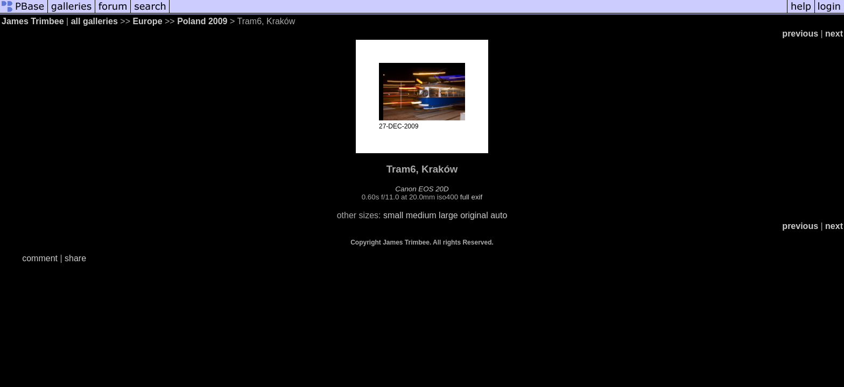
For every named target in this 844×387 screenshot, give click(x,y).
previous (800, 33)
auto (498, 215)
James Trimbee (33, 21)
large (448, 215)
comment (40, 258)
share (75, 258)
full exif (471, 197)
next (834, 33)
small (393, 215)
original (474, 215)
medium (421, 215)
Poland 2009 (202, 21)
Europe (147, 21)
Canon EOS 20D (421, 189)
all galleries (94, 21)
